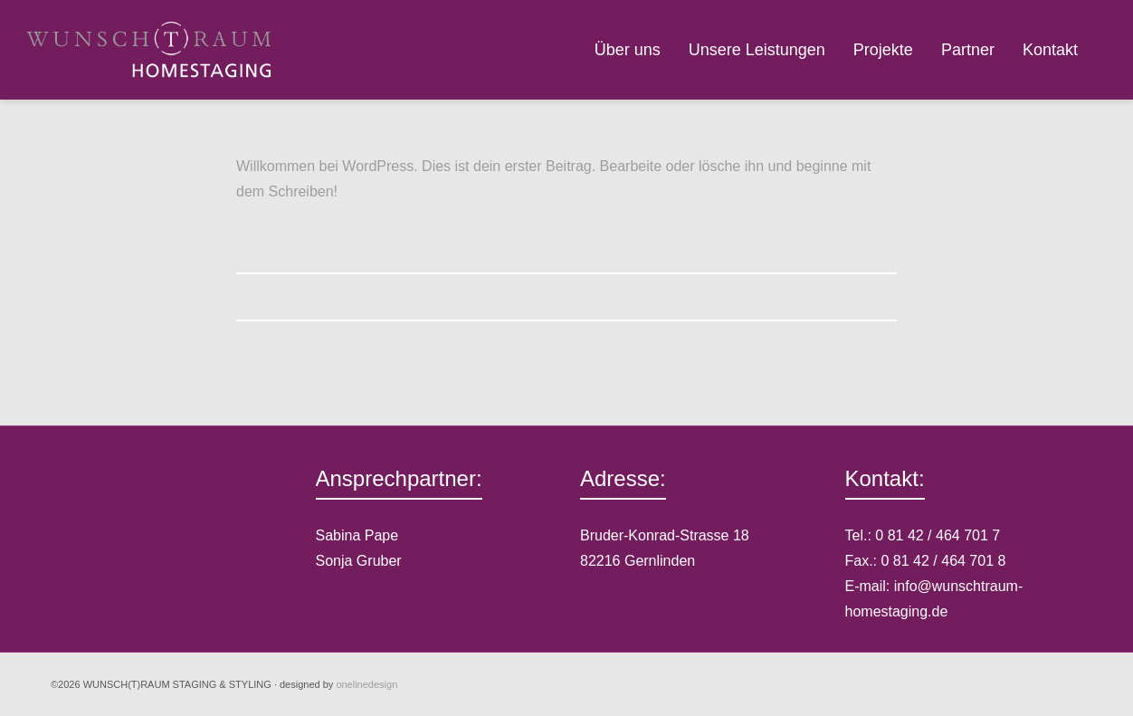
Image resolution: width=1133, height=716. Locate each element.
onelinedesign (366, 684)
